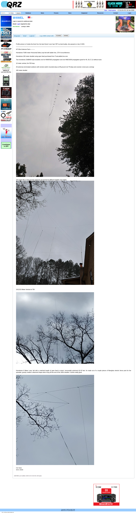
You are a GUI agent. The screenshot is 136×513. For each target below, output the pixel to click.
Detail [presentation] (24, 36)
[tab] (17, 35)
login (105, 10)
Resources (100, 13)
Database (28, 13)
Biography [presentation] (17, 36)
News (42, 13)
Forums (56, 13)
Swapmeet (84, 13)
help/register (112, 10)
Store (69, 13)
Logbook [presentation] (31, 36)
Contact (115, 13)
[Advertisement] (46, 495)
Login (129, 13)
